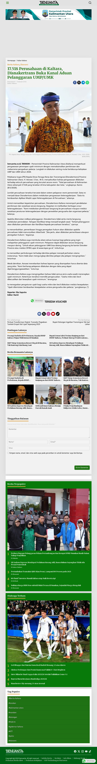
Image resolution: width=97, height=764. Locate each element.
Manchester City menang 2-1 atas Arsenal (28, 684)
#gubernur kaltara (16, 727)
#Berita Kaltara (15, 698)
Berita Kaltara (13, 64)
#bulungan (13, 717)
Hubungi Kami (79, 758)
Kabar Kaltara (12, 83)
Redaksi (58, 758)
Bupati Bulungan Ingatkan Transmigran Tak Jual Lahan (70, 322)
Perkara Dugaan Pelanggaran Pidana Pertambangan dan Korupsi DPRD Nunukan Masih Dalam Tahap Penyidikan (50, 554)
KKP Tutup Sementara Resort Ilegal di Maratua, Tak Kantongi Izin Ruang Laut (27, 344)
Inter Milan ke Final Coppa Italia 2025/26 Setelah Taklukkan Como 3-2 (39, 674)
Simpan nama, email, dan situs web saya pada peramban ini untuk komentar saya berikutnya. (46, 453)
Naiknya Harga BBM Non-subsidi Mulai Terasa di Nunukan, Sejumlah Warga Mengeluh (46, 585)
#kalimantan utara (16, 708)
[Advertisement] (48, 40)
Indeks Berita (46, 758)
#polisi (11, 736)
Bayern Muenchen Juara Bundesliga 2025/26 (29, 679)
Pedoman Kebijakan (34, 760)
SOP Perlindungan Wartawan (55, 760)
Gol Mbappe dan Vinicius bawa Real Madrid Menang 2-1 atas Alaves (38, 665)
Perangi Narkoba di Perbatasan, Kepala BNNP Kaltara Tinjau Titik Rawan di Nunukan (26, 337)
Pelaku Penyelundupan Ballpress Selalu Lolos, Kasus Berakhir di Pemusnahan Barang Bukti (75, 407)
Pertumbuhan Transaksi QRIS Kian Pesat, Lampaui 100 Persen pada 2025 (41, 572)
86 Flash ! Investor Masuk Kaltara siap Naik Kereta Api (33, 578)
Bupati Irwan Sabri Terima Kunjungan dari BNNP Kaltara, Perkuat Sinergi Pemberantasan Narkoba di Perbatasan (68, 337)
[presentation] (23, 460)
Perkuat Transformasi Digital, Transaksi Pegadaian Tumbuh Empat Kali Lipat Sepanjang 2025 (27, 322)
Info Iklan (67, 758)
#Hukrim (12, 722)
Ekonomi (24, 64)
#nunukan (12, 713)
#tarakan (12, 703)
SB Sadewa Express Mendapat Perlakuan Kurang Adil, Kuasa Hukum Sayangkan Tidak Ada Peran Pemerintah (69, 344)
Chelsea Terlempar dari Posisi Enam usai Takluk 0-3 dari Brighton (38, 670)
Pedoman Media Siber (14, 760)
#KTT (11, 731)
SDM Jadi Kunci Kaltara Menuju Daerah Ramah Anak (48, 407)
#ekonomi (12, 741)
